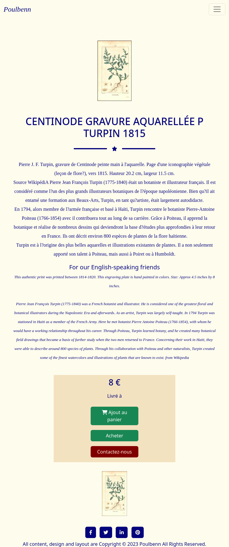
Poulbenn (17, 9)
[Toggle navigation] (217, 9)
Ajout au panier (114, 416)
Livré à (114, 396)
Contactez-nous (114, 451)
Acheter (114, 435)
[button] (90, 532)
